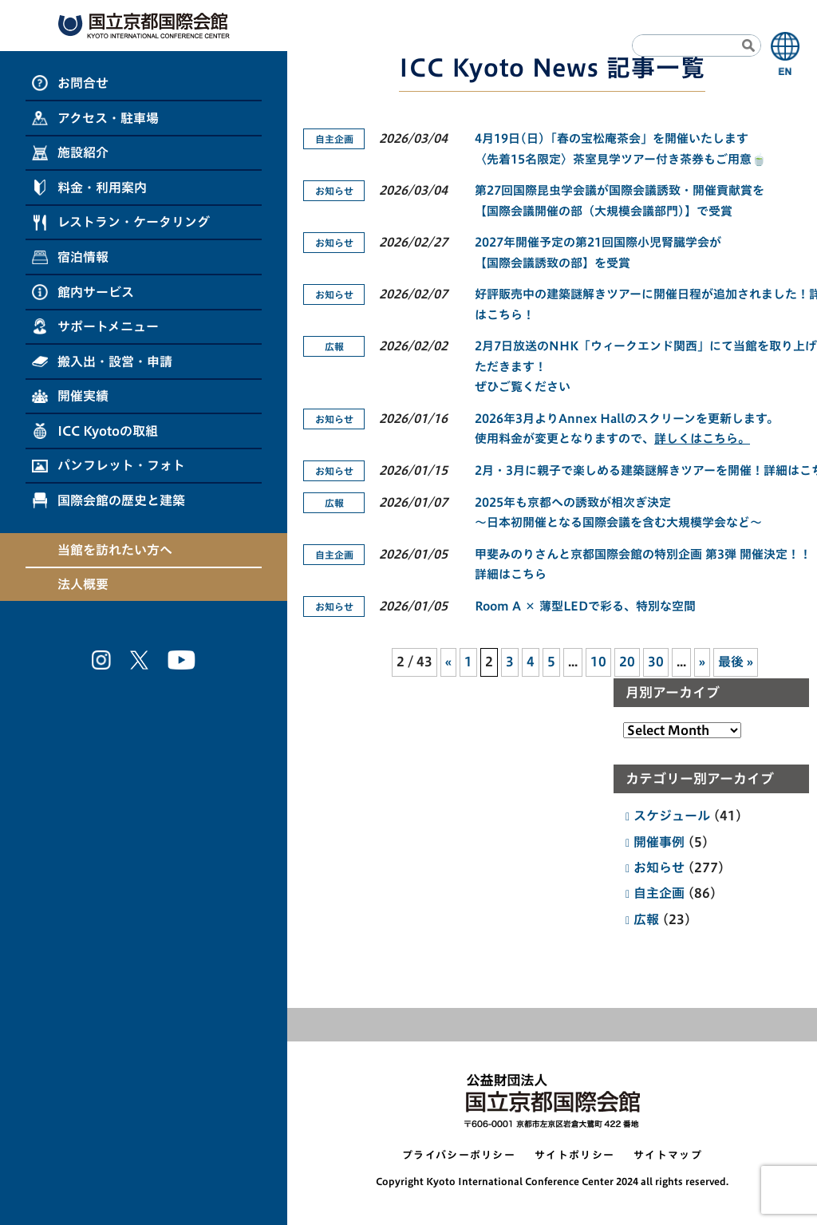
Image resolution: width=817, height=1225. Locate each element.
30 (656, 661)
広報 (646, 919)
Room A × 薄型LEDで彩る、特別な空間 (585, 606)
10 (598, 661)
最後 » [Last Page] (735, 661)
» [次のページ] (702, 661)
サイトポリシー (574, 1155)
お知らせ (659, 867)
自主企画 (659, 893)
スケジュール (671, 815)
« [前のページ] (448, 661)
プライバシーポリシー (458, 1155)
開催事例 (659, 842)
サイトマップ (667, 1155)
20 (627, 661)
